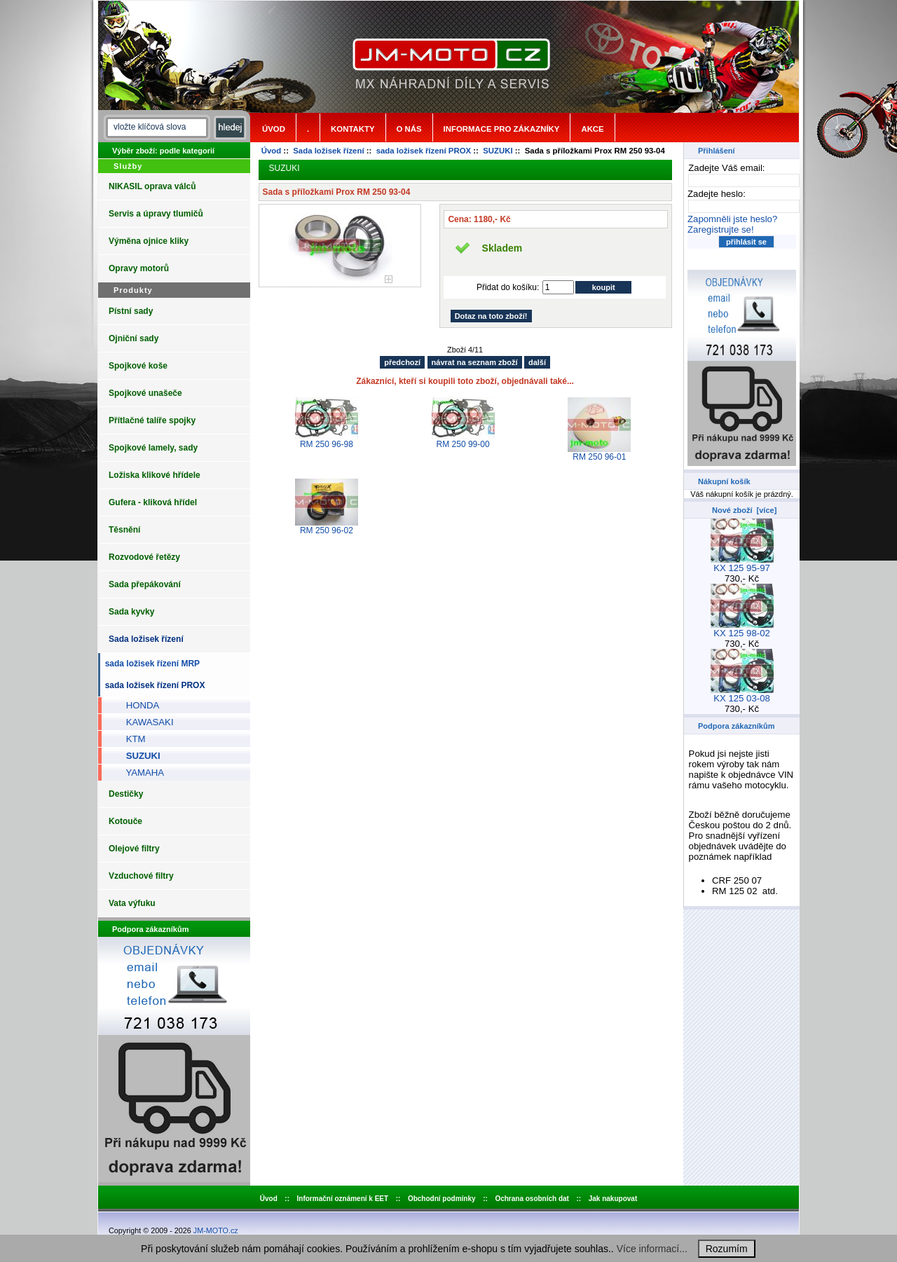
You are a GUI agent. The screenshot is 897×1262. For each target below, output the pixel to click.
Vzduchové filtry (141, 876)
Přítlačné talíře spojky (152, 420)
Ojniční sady (133, 338)
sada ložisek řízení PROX (423, 150)
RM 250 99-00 (463, 444)
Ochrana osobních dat (532, 1198)
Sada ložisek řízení (328, 150)
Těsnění (124, 530)
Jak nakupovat (613, 1198)
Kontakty (352, 129)
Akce (592, 129)
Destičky (126, 794)
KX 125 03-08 (742, 694)
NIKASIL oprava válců (152, 186)
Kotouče (125, 821)
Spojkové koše (138, 366)
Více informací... (652, 1248)
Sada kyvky (131, 612)
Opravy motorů (139, 268)
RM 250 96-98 (326, 444)
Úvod (273, 129)
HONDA (137, 705)
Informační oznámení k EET (343, 1198)
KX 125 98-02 (742, 628)
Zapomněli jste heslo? (732, 219)
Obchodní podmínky (442, 1198)
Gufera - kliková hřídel (153, 502)
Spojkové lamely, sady (153, 448)
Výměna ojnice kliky (149, 241)
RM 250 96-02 (326, 530)
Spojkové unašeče (145, 393)
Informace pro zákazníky (502, 129)
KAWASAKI (145, 722)
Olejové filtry (134, 848)
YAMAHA (140, 772)
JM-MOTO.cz (215, 1230)
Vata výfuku (132, 903)
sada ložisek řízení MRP (150, 663)
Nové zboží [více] (744, 510)
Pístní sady (131, 311)
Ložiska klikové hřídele (154, 475)
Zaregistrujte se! (720, 229)
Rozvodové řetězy (144, 557)
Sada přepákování (145, 584)
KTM (131, 739)
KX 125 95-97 (742, 563)
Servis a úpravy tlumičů (156, 214)
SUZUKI (497, 150)
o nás (409, 129)
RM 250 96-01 (599, 457)
